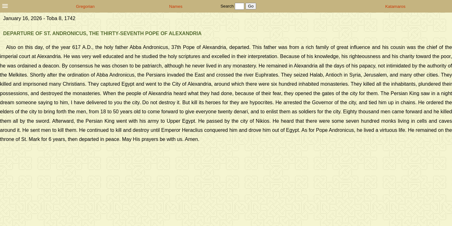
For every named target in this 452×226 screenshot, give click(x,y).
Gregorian (85, 6)
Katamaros (395, 6)
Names (175, 6)
